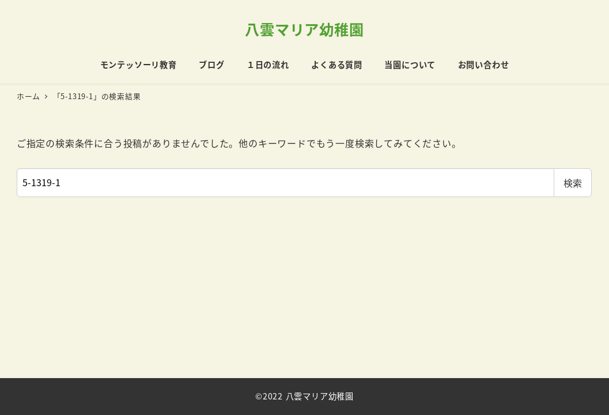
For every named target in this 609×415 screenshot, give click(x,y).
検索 (572, 183)
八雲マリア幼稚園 (304, 28)
